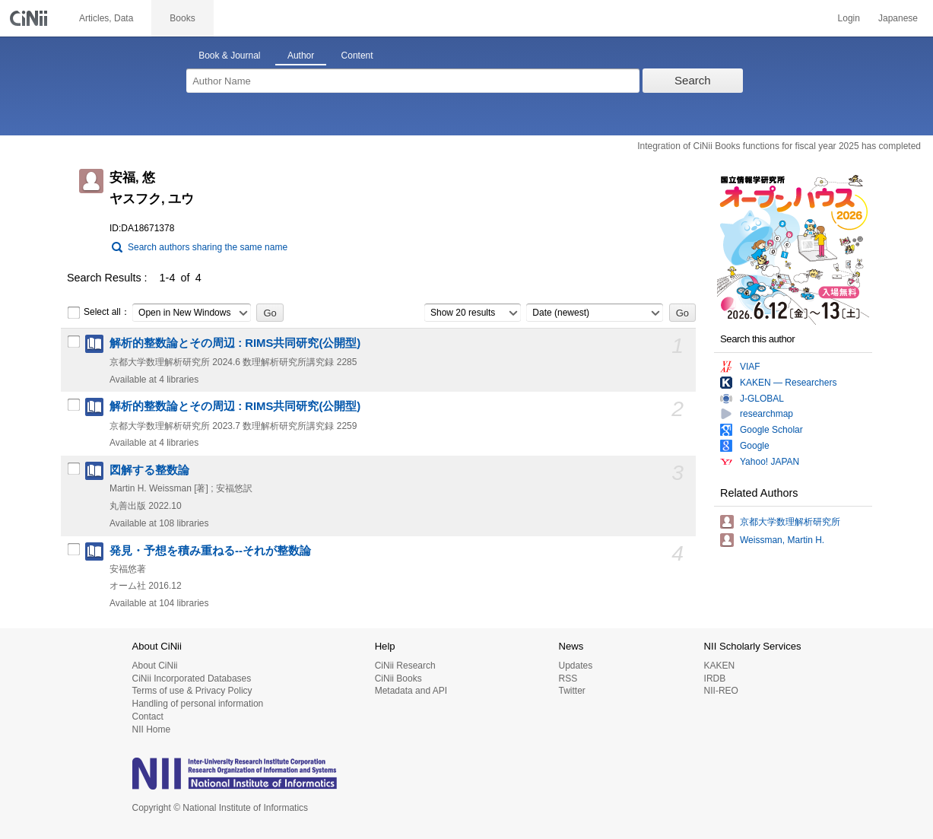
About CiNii (155, 665)
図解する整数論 (149, 470)
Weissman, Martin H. (782, 540)
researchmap (766, 413)
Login (849, 18)
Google (755, 445)
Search (692, 80)
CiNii (30, 18)
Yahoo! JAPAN (769, 461)
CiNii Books (398, 678)
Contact (147, 716)
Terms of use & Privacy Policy (192, 690)
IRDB (715, 678)
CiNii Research (405, 665)
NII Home (151, 729)
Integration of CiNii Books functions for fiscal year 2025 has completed (779, 146)
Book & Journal (229, 55)
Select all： (98, 312)
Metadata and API (411, 690)
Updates (575, 665)
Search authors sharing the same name (207, 247)
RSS (567, 678)
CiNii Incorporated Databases (192, 678)
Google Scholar (771, 429)
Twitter (571, 690)
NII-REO (721, 690)
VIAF (750, 366)
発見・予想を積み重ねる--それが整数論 (210, 551)
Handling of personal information (198, 703)
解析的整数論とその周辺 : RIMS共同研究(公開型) (234, 343)
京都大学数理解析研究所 (790, 521)
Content (357, 55)
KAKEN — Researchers (788, 382)
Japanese (898, 18)
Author (300, 55)
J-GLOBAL (762, 398)
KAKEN (719, 665)
